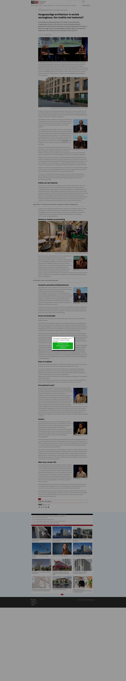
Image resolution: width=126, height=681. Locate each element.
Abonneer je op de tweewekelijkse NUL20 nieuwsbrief (62, 345)
